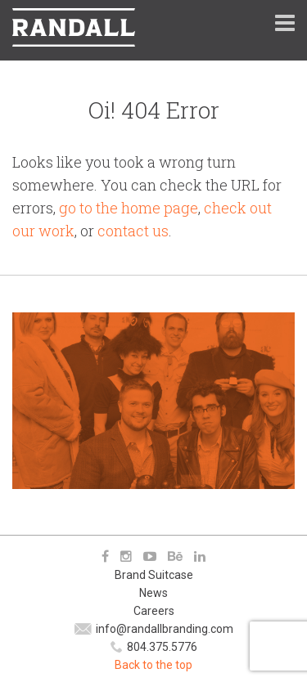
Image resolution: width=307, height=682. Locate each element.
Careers (153, 610)
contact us (133, 230)
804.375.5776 (162, 646)
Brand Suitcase (154, 574)
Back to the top (153, 664)
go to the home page (128, 208)
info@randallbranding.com (164, 628)
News (153, 592)
